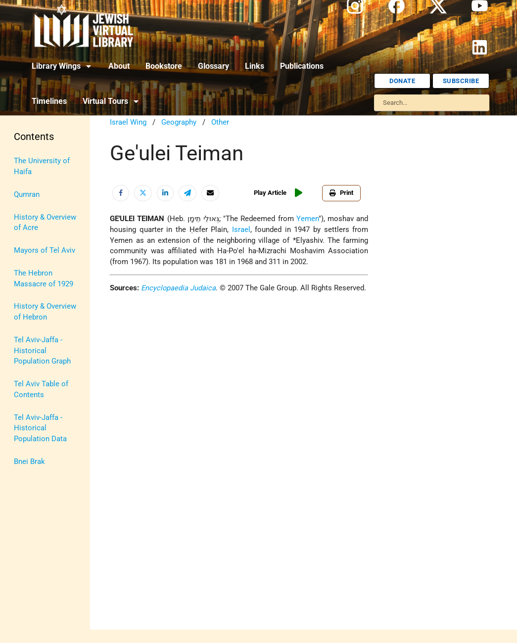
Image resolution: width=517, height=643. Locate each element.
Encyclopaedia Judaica (178, 288)
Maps (23, 297)
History (26, 206)
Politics (26, 342)
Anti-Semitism (37, 161)
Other (220, 122)
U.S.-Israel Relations (30, 438)
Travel (24, 410)
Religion (27, 365)
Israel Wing (128, 122)
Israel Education (40, 251)
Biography (30, 184)
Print (343, 192)
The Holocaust (38, 387)
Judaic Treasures (42, 274)
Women (26, 489)
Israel (23, 229)
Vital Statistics (38, 466)
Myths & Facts (37, 320)
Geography (178, 122)
